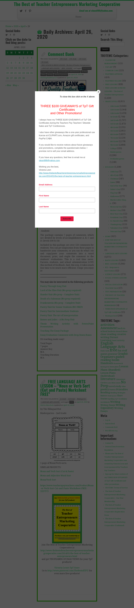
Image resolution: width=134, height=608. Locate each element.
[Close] (98, 92)
